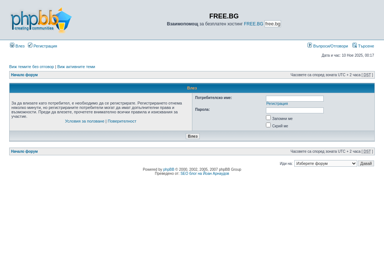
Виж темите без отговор (31, 66)
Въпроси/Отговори (327, 46)
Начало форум (24, 75)
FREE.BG (253, 23)
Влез (17, 46)
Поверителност (122, 121)
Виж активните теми (76, 66)
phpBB (168, 169)
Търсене (363, 46)
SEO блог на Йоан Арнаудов (205, 174)
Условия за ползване (84, 121)
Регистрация (42, 46)
